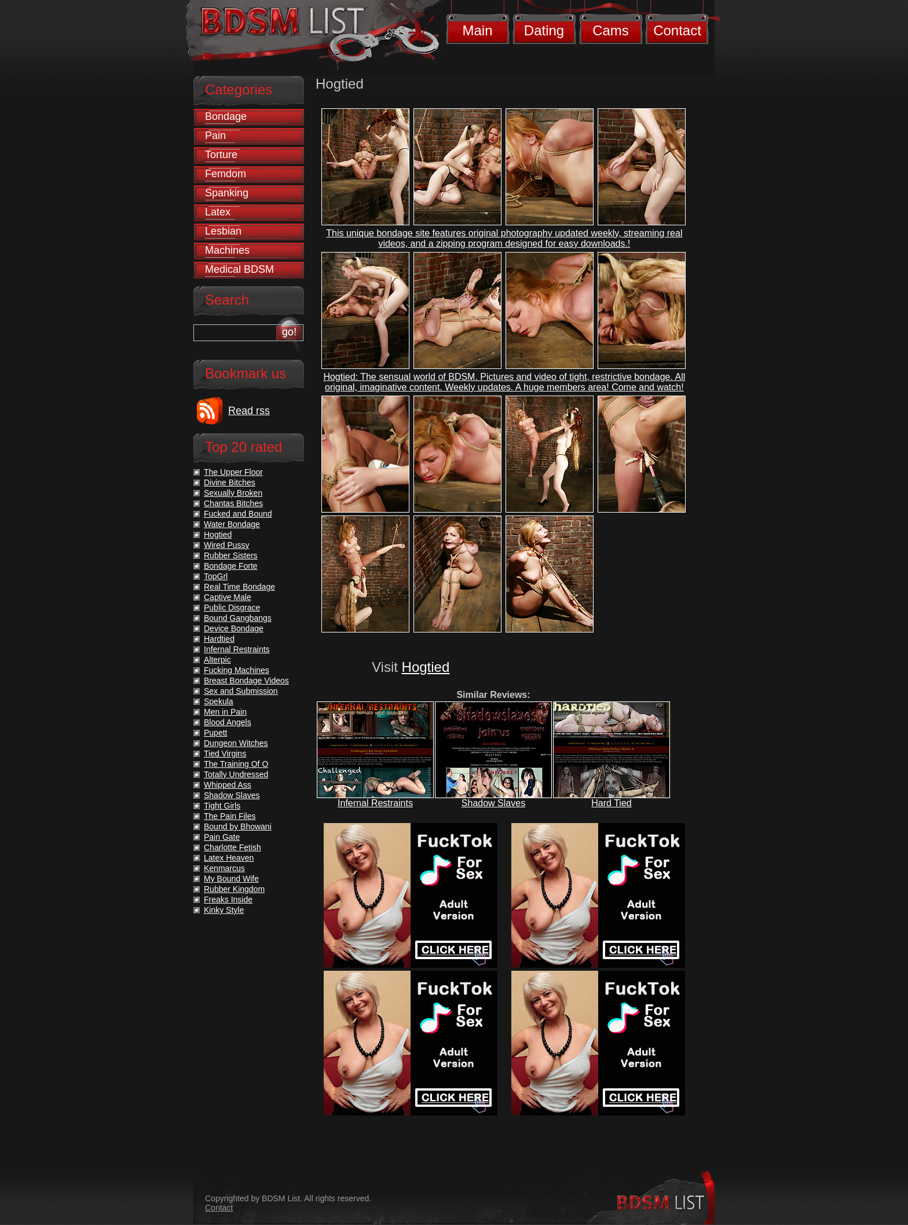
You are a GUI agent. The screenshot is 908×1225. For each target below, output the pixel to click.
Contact (677, 30)
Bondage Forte (231, 566)
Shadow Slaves (493, 803)
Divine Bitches (229, 482)
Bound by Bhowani (238, 826)
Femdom (225, 174)
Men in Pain (225, 711)
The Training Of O (236, 764)
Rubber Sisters (231, 555)
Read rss (249, 410)
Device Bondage (233, 628)
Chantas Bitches (233, 503)
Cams (610, 30)
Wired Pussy (227, 545)
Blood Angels (227, 722)
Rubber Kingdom (234, 889)
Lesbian (223, 231)
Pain (215, 135)
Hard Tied (611, 803)
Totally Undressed (236, 774)
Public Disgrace (232, 607)
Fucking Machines (236, 670)
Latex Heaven (229, 857)
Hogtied (426, 667)
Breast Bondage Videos (246, 680)
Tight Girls (222, 805)
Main (477, 30)
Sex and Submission (241, 691)
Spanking (226, 193)
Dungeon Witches (236, 743)
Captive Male (227, 597)
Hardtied (219, 638)
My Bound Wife (231, 878)
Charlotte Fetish (232, 847)
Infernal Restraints (375, 803)
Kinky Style (224, 910)
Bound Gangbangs (238, 618)
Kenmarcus (224, 868)
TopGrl (216, 576)
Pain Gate (222, 837)
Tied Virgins (225, 753)
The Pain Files (229, 816)
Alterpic (217, 659)
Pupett (215, 732)
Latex (217, 212)
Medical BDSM (239, 269)
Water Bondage (232, 524)
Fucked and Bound (238, 513)
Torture (221, 154)
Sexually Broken (233, 493)
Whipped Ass (227, 784)
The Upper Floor (233, 472)
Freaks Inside (228, 899)
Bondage (226, 116)
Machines (227, 250)
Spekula (218, 701)
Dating (544, 30)
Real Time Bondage (239, 586)
